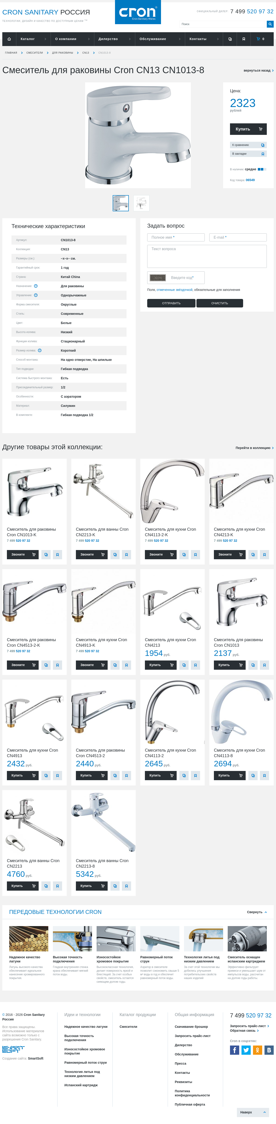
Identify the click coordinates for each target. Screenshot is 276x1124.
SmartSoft (35, 1058)
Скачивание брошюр (191, 1026)
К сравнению (240, 145)
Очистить (219, 303)
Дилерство (108, 39)
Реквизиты (183, 1082)
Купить (243, 129)
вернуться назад (257, 70)
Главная (11, 53)
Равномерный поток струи (85, 1062)
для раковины (62, 53)
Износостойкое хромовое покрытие (84, 1051)
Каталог (28, 39)
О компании (65, 39)
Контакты (198, 39)
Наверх (246, 1112)
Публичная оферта (190, 1104)
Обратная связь (243, 1030)
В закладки (239, 153)
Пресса (180, 1063)
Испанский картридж (81, 1085)
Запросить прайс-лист (193, 1036)
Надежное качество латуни (85, 1026)
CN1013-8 (104, 53)
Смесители (34, 53)
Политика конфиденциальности (192, 1093)
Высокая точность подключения (79, 1038)
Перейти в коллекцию (253, 448)
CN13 (85, 53)
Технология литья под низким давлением (82, 1074)
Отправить (171, 303)
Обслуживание (153, 39)
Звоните (18, 554)
